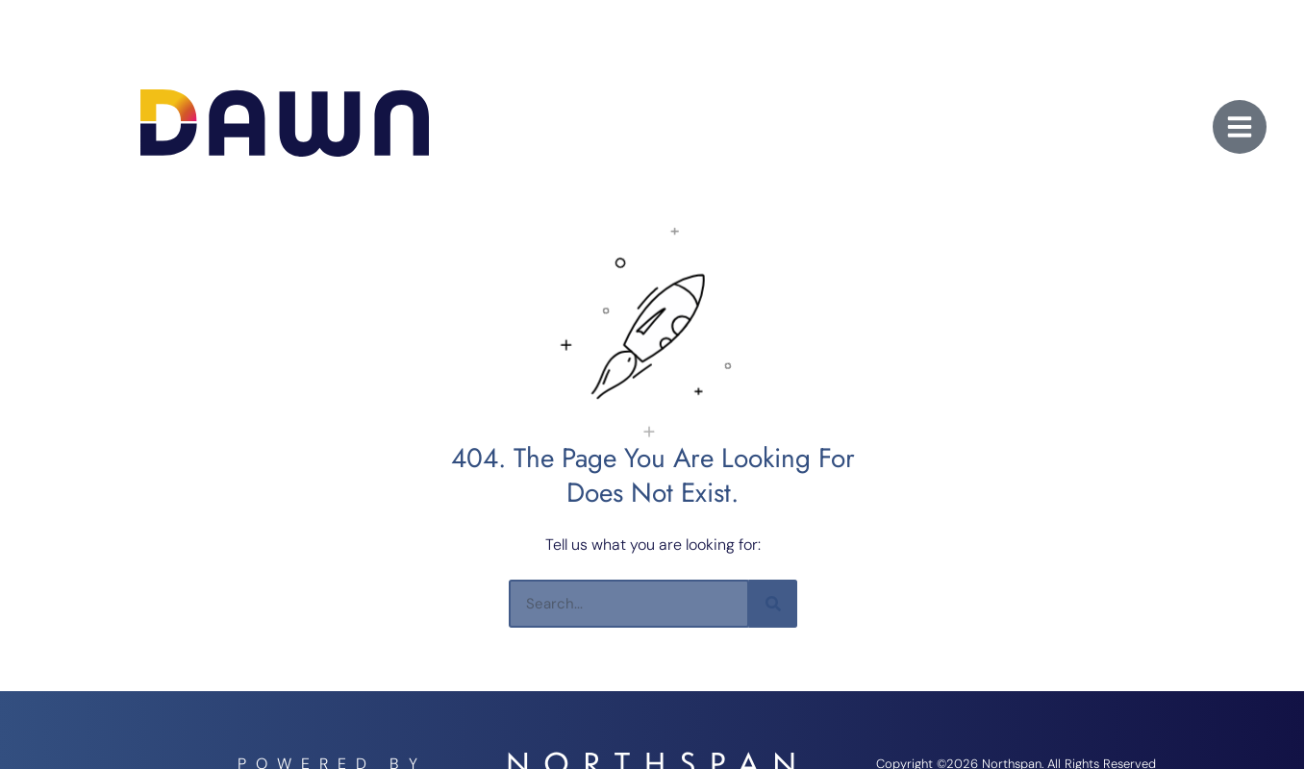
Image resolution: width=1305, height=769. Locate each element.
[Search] (773, 604)
